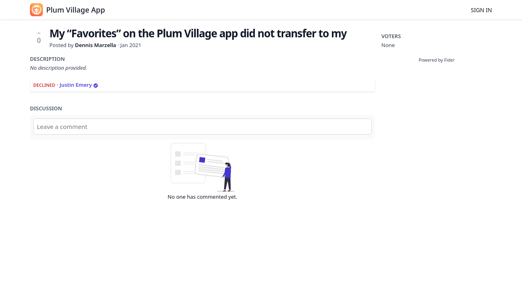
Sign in (481, 10)
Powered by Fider (437, 60)
